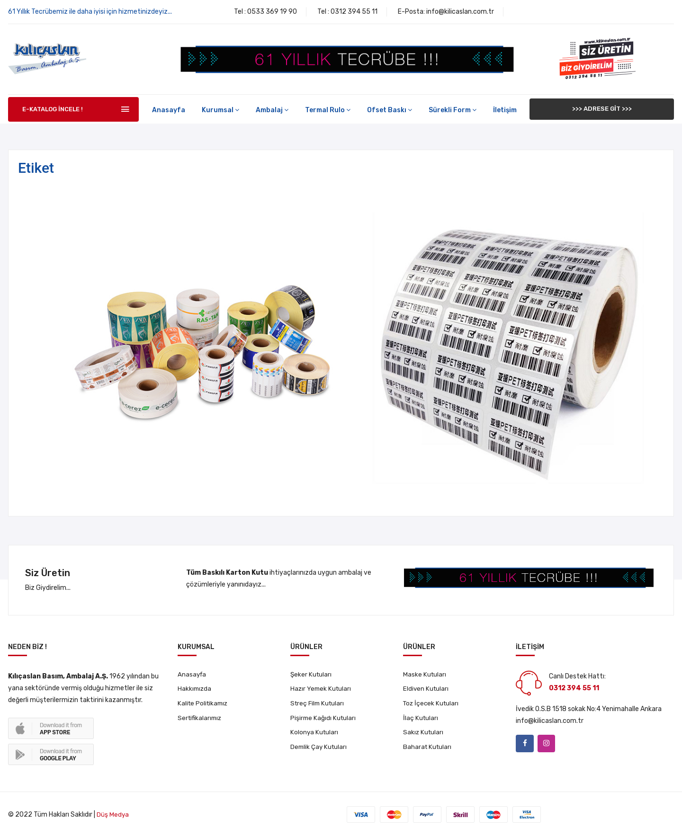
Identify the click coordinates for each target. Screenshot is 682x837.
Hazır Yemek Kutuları (321, 690)
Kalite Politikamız (204, 705)
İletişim (505, 110)
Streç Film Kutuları (318, 705)
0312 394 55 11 (354, 12)
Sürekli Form (452, 110)
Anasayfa (168, 110)
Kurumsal (220, 110)
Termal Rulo (327, 110)
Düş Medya (113, 814)
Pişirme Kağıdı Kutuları (324, 720)
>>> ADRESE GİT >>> (602, 109)
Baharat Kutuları (428, 751)
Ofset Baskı (389, 110)
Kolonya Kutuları (315, 735)
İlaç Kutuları (421, 720)
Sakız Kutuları (424, 735)
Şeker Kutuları (311, 675)
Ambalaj (272, 110)
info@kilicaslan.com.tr (460, 12)
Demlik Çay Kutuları (319, 751)
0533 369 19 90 (272, 12)
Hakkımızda (195, 690)
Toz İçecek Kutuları (432, 705)
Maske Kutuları (425, 675)
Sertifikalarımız (201, 720)
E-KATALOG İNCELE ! (52, 109)
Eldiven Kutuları (426, 690)
